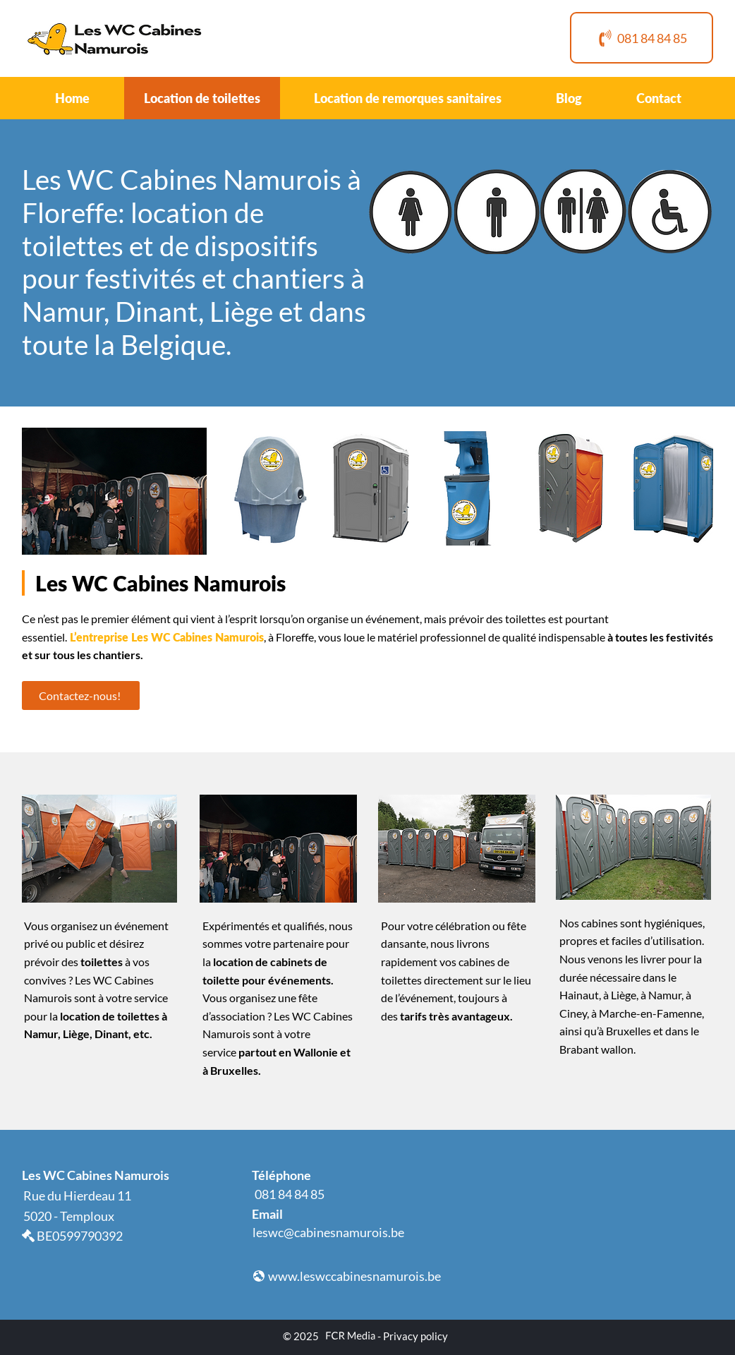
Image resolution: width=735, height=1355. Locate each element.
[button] (411, 211)
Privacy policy (415, 1336)
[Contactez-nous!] (81, 695)
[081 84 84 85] (641, 38)
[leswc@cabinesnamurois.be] (329, 1232)
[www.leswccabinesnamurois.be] (347, 1276)
